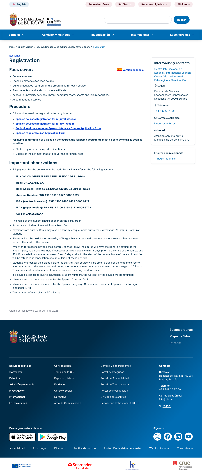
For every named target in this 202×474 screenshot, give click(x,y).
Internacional (140, 34)
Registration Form (167, 158)
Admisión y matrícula (56, 34)
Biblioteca (184, 4)
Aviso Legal (39, 448)
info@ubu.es (166, 399)
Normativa (60, 396)
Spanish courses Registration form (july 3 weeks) (46, 119)
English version (25, 47)
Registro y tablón (64, 378)
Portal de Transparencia (115, 384)
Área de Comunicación (67, 403)
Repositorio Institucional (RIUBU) (120, 403)
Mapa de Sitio (180, 336)
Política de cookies (85, 448)
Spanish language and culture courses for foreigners (63, 47)
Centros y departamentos (116, 365)
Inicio (12, 47)
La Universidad (180, 34)
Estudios (15, 34)
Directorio (60, 448)
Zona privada (185, 448)
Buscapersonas (181, 330)
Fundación (60, 384)
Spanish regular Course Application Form (40, 132)
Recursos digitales (20, 365)
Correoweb (16, 372)
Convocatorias (62, 365)
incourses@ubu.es (164, 123)
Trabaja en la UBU (64, 372)
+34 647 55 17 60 (164, 111)
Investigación (100, 34)
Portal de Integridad (112, 372)
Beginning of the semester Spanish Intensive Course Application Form (58, 128)
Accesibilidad (17, 448)
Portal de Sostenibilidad (115, 378)
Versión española (130, 69)
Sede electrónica (99, 4)
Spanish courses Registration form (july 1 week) (45, 123)
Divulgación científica (113, 396)
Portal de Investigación (114, 390)
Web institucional (159, 448)
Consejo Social (63, 390)
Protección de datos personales (122, 448)
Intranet (175, 343)
